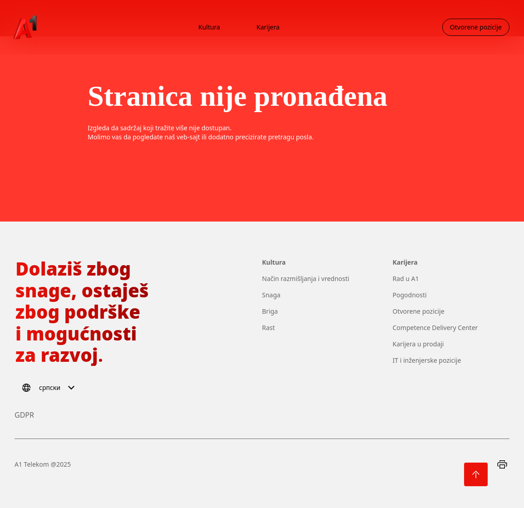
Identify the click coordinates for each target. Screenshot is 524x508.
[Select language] (49, 388)
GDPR (24, 415)
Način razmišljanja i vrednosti (305, 278)
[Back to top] (476, 474)
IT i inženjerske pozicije (427, 360)
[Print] (502, 464)
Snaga (271, 295)
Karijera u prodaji (418, 344)
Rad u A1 (406, 278)
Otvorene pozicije (419, 311)
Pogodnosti (410, 295)
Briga (270, 311)
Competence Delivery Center (435, 327)
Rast (268, 327)
